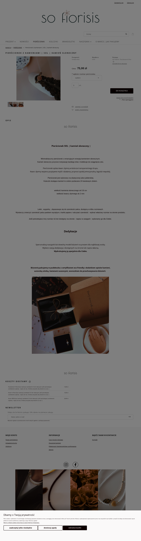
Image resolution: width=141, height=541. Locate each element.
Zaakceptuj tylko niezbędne (20, 528)
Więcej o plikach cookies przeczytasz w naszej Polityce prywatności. (21, 522)
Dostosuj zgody (50, 528)
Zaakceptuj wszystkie (75, 527)
